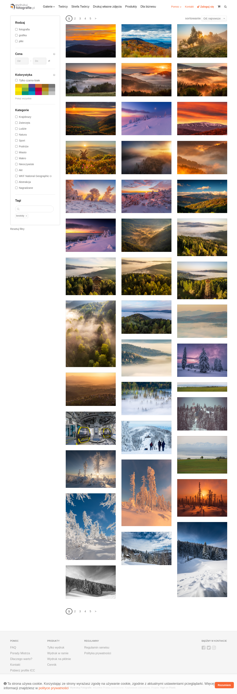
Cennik (51, 664)
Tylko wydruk (55, 647)
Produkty (131, 6)
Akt (20, 170)
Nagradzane (26, 187)
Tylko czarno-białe (27, 80)
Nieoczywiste (26, 164)
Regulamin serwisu (96, 647)
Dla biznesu (148, 6)
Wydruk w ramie (58, 653)
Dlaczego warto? (21, 659)
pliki (21, 41)
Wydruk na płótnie (59, 659)
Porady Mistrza (20, 653)
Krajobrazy (25, 116)
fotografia (24, 29)
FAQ (13, 647)
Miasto (22, 152)
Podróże (24, 146)
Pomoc (175, 6)
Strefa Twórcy (80, 6)
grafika (23, 35)
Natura (23, 134)
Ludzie (22, 128)
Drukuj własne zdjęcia (107, 6)
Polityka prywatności (97, 653)
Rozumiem (224, 685)
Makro (22, 158)
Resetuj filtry (17, 228)
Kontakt (189, 6)
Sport (22, 140)
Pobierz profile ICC (22, 670)
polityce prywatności (54, 688)
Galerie (48, 6)
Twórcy (63, 6)
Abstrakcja (25, 181)
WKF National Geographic (34, 176)
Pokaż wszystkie (23, 98)
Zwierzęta (24, 122)
